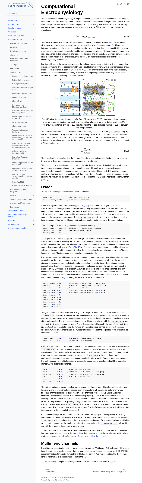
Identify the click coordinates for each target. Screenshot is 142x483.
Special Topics (15, 72)
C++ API (11, 220)
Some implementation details (21, 199)
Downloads (12, 20)
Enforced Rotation (19, 97)
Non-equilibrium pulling (20, 84)
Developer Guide (14, 224)
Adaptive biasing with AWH (22, 93)
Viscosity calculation (19, 122)
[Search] (20, 13)
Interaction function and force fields (19, 60)
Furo (67, 480)
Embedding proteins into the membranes (22, 164)
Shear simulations (19, 126)
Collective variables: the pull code (22, 89)
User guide (12, 32)
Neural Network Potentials (22, 186)
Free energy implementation (22, 76)
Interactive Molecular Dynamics (20, 158)
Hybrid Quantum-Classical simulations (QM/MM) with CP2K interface (22, 138)
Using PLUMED (18, 182)
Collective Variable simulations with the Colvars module (22, 176)
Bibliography (15, 207)
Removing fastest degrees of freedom (22, 117)
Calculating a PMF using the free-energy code (22, 112)
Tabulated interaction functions (20, 131)
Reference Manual (15, 40)
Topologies (14, 65)
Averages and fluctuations (20, 203)
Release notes (13, 24)
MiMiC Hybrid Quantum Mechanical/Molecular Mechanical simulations (21, 145)
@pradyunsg (60, 480)
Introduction (14, 47)
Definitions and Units (18, 51)
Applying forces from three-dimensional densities (22, 169)
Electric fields (17, 101)
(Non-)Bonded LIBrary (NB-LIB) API (18, 216)
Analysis (13, 195)
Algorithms (14, 55)
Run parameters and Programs (18, 191)
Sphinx (50, 480)
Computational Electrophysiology (19, 106)
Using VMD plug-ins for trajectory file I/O (21, 152)
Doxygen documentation (17, 228)
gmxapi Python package (17, 211)
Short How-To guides (16, 36)
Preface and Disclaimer (19, 43)
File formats (14, 68)
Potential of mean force (21, 80)
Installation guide (14, 28)
